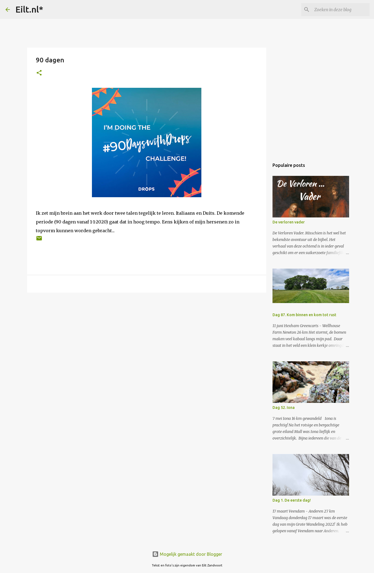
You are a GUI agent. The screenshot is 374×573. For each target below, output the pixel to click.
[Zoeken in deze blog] (341, 9)
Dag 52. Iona (283, 407)
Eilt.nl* (29, 9)
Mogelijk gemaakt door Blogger (187, 554)
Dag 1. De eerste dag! (291, 500)
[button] (39, 73)
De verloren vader (288, 222)
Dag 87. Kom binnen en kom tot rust (304, 315)
